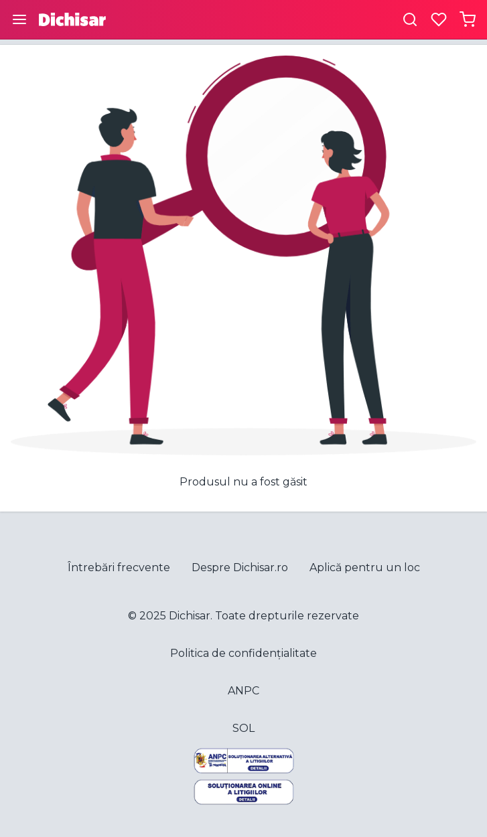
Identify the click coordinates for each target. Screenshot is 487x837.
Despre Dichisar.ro (240, 567)
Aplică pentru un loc (364, 567)
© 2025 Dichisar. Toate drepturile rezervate (243, 615)
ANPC (243, 690)
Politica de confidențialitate (243, 653)
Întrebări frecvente (119, 567)
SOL (243, 728)
